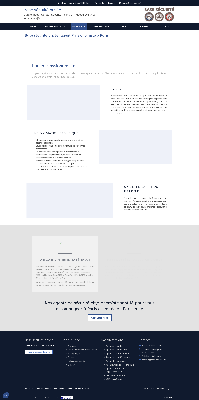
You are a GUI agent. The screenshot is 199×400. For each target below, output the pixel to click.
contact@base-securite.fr (154, 359)
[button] (46, 102)
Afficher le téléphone (107, 3)
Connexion (169, 397)
